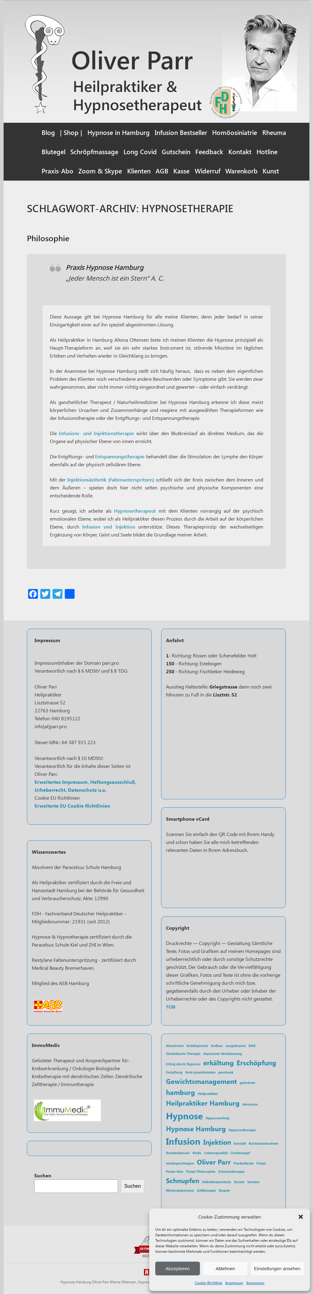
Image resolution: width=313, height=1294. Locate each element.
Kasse (181, 170)
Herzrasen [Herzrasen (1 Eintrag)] (250, 1104)
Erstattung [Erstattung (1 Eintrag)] (174, 1072)
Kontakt (240, 151)
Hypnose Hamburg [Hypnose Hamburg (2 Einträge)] (196, 1128)
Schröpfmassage (94, 151)
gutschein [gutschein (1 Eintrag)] (247, 1082)
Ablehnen (225, 1268)
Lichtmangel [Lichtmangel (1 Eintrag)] (240, 1152)
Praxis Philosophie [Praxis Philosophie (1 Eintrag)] (200, 1171)
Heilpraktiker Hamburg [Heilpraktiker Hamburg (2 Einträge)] (203, 1102)
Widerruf (207, 170)
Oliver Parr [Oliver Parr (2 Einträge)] (214, 1161)
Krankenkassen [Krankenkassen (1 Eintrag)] (178, 1152)
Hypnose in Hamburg (118, 132)
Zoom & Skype (100, 170)
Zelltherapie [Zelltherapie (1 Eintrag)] (206, 1190)
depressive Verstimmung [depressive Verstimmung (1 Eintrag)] (222, 1053)
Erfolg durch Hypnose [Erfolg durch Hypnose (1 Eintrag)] (183, 1064)
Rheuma (274, 132)
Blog (48, 132)
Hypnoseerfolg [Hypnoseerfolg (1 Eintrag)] (217, 1118)
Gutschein (176, 151)
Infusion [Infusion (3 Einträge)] (183, 1141)
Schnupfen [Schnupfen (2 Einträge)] (182, 1180)
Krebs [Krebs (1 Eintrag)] (197, 1152)
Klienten (139, 170)
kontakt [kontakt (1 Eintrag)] (240, 1143)
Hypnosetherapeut (135, 510)
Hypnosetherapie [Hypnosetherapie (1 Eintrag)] (242, 1130)
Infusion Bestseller (181, 132)
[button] (301, 1217)
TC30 (170, 1006)
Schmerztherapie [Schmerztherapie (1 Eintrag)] (231, 1171)
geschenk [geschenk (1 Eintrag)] (225, 1072)
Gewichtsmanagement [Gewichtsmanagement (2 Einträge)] (201, 1081)
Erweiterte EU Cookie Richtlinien (72, 805)
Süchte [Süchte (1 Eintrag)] (239, 1182)
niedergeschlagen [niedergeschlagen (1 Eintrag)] (180, 1163)
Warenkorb (241, 170)
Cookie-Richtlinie (208, 1282)
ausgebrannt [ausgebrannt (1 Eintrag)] (236, 1045)
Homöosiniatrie (234, 132)
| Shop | (71, 132)
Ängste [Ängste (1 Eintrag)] (224, 1190)
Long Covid (140, 151)
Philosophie (48, 238)
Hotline (267, 151)
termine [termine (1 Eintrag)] (253, 1182)
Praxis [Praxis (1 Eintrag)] (261, 1163)
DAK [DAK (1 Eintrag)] (252, 1045)
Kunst (271, 170)
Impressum (234, 1282)
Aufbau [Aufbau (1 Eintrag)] (217, 1045)
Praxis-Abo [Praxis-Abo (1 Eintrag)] (174, 1171)
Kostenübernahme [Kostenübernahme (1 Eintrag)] (263, 1143)
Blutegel (53, 151)
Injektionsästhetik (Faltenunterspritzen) (110, 479)
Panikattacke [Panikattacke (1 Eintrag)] (244, 1163)
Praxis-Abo (57, 170)
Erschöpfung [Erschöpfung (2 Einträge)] (256, 1062)
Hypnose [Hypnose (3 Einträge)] (184, 1115)
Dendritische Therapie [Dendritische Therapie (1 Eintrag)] (183, 1053)
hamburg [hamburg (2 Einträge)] (180, 1092)
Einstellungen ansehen (277, 1268)
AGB (162, 170)
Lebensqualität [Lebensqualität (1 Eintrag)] (216, 1152)
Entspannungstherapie (120, 456)
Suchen (42, 1175)
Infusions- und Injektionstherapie (96, 433)
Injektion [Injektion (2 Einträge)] (217, 1141)
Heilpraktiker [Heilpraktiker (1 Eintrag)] (208, 1093)
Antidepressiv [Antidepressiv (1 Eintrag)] (197, 1045)
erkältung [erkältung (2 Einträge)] (218, 1062)
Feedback (209, 151)
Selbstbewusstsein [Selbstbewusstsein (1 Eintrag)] (216, 1182)
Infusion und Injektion (107, 526)
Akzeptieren (177, 1268)
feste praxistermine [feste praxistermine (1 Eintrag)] (200, 1072)
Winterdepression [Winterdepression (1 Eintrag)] (180, 1190)
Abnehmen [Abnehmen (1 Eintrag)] (175, 1045)
